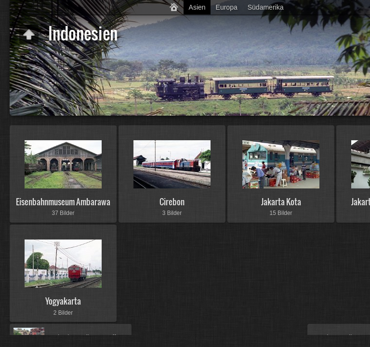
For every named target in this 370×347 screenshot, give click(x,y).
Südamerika (266, 7)
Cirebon (172, 202)
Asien (197, 7)
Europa (227, 7)
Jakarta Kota (281, 202)
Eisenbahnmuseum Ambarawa (63, 202)
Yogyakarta (63, 301)
